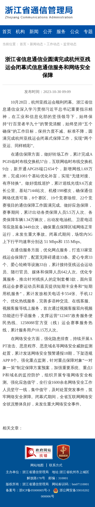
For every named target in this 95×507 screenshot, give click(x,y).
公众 (74, 31)
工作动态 (53, 44)
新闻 (34, 31)
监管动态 (70, 44)
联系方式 (55, 465)
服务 (61, 31)
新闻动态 (36, 44)
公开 (47, 31)
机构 (20, 31)
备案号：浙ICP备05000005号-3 (28, 490)
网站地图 (37, 465)
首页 (6, 31)
